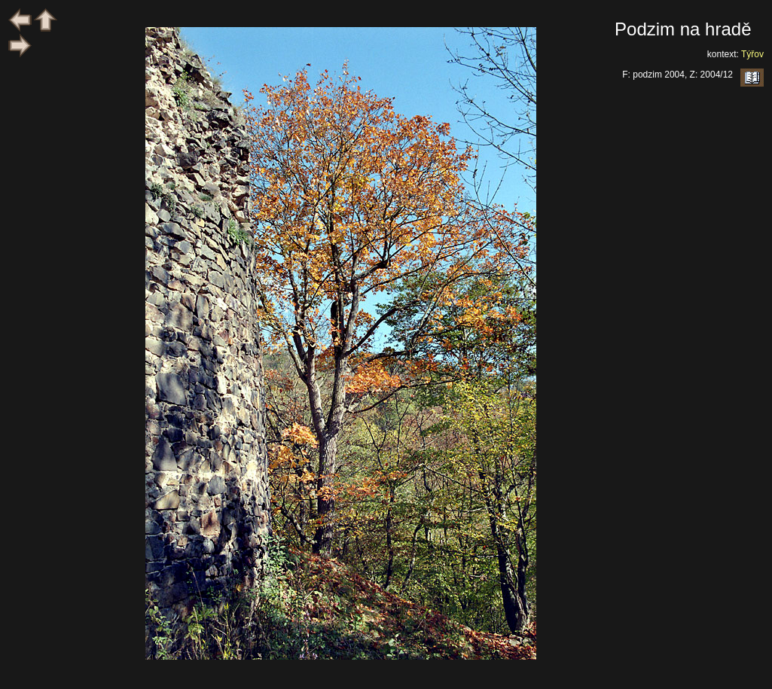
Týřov (752, 54)
